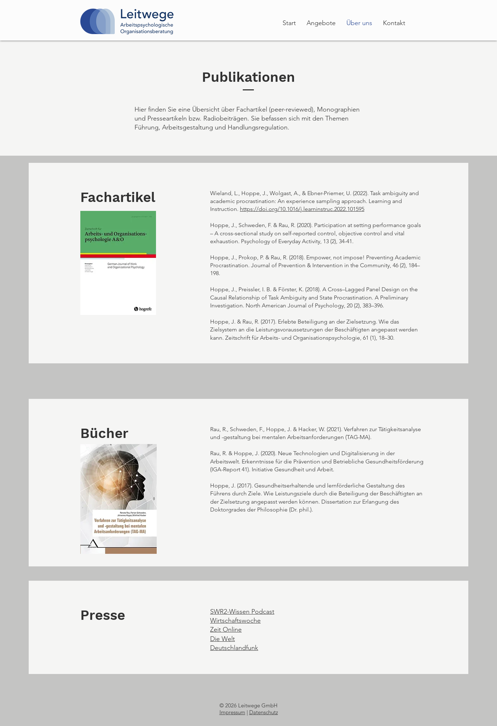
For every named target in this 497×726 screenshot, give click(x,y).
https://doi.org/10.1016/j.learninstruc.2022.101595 (302, 209)
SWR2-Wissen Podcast (242, 612)
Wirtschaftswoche (235, 620)
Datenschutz (263, 712)
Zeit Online (226, 629)
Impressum (232, 712)
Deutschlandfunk (234, 648)
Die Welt (222, 639)
